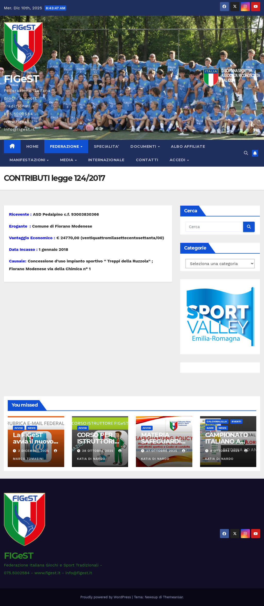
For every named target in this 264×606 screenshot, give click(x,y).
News (32, 427)
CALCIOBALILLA (217, 421)
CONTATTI (147, 160)
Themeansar (173, 597)
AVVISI (18, 427)
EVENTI (236, 421)
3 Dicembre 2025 (34, 451)
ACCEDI (178, 160)
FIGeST (21, 78)
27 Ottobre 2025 (162, 451)
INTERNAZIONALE (106, 160)
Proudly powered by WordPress (106, 597)
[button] (246, 153)
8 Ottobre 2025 (225, 451)
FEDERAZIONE (65, 146)
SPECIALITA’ (106, 146)
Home (32, 146)
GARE (210, 427)
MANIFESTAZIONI (28, 160)
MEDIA (67, 160)
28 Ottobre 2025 (98, 451)
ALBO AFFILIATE (188, 146)
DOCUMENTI (143, 146)
